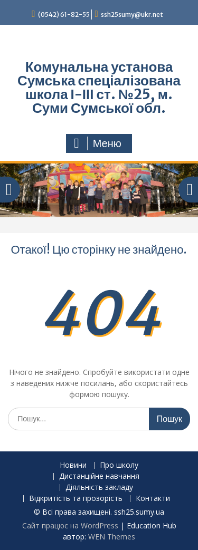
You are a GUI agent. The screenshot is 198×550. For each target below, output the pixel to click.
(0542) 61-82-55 (64, 14)
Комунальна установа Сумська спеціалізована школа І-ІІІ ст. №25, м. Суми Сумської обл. (99, 87)
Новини (73, 465)
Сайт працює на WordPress (70, 525)
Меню (97, 143)
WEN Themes (111, 537)
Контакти (153, 498)
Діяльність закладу (99, 487)
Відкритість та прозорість (75, 498)
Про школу (119, 465)
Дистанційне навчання (99, 476)
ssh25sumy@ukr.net (132, 14)
